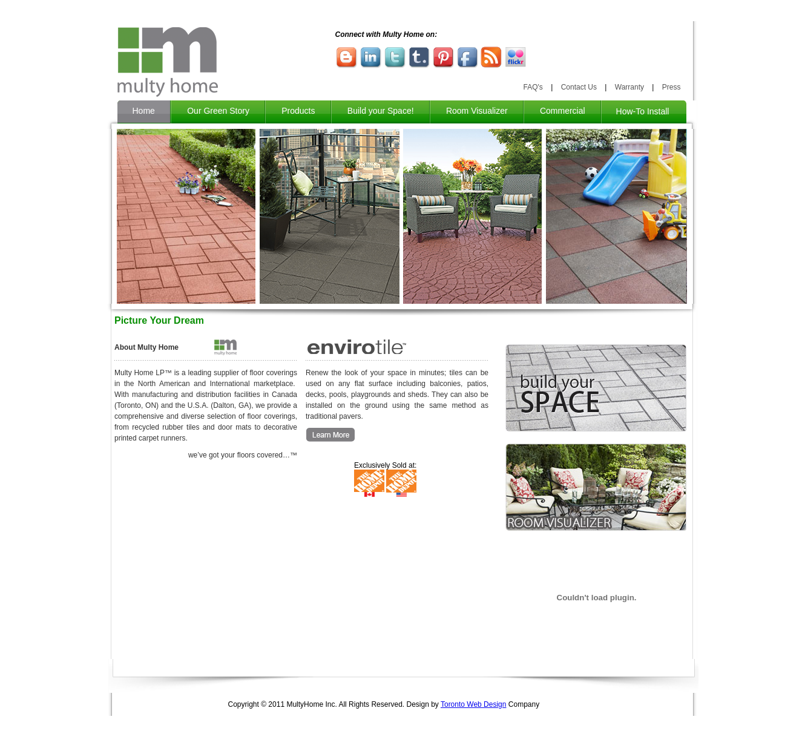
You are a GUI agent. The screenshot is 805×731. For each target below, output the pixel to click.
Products (298, 111)
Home (144, 111)
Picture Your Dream (159, 320)
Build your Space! (380, 111)
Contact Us (579, 87)
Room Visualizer (477, 111)
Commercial (562, 111)
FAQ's (533, 87)
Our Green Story (218, 111)
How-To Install (644, 111)
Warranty (629, 87)
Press (671, 87)
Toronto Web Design (474, 704)
